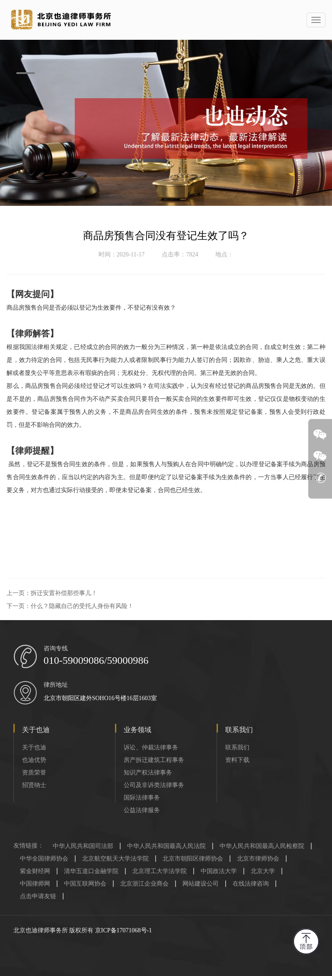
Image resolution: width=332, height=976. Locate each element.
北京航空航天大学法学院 (115, 858)
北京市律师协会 (258, 858)
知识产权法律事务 (148, 772)
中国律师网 (35, 883)
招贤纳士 (34, 785)
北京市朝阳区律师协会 (193, 858)
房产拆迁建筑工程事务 (154, 760)
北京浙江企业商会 (144, 883)
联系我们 (237, 747)
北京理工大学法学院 (159, 871)
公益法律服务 (142, 810)
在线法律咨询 (251, 883)
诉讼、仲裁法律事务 (151, 747)
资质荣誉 (34, 772)
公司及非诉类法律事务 (154, 785)
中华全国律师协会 (44, 858)
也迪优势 (34, 760)
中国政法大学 (219, 871)
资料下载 (237, 760)
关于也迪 (34, 747)
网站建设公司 (200, 883)
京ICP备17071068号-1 (123, 930)
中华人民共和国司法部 (83, 846)
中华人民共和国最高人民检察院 (262, 846)
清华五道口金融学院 (91, 871)
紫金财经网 (35, 871)
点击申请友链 (38, 896)
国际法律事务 (142, 797)
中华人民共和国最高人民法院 (166, 846)
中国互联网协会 (85, 883)
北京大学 (263, 871)
